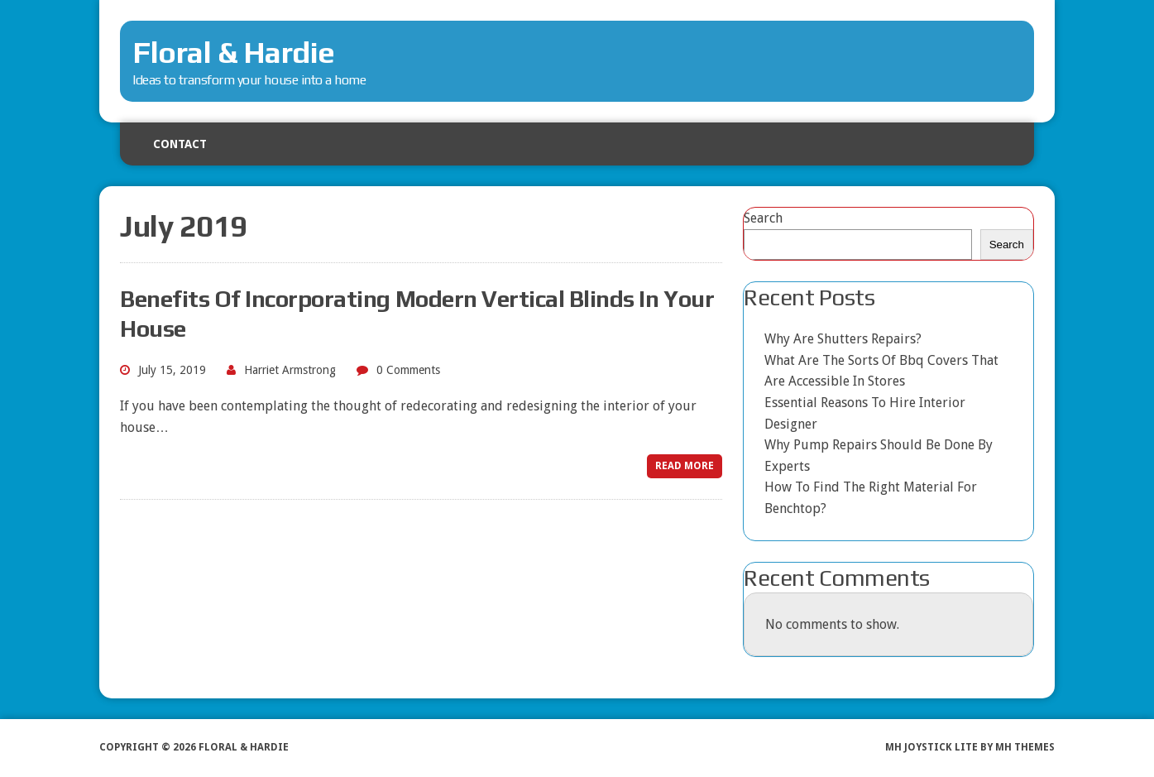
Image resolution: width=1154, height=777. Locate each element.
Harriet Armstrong (290, 370)
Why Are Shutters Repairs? (843, 339)
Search (763, 218)
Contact (180, 144)
